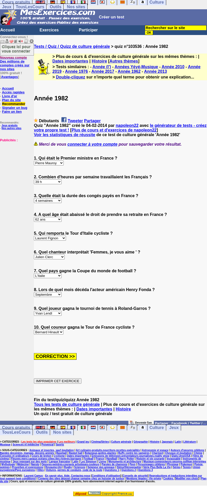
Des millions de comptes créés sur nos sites (15, 63)
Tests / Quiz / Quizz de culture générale (72, 46)
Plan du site (11, 100)
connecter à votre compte (93, 144)
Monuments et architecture (124, 461)
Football (88, 458)
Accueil (7, 30)
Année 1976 (76, 71)
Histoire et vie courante (150, 458)
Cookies (168, 478)
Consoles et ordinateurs (14, 455)
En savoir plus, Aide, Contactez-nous (67, 475)
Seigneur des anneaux (101, 467)
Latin (178, 441)
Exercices (49, 30)
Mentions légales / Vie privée (143, 478)
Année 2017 (102, 71)
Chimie (198, 453)
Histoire (99, 61)
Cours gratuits (16, 427)
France (100, 458)
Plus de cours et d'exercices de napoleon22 (114, 130)
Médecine (23, 464)
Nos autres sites (11, 128)
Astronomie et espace (155, 450)
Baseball (61, 453)
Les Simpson (89, 461)
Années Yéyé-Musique (136, 67)
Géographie (141, 441)
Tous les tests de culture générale (67, 404)
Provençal (47, 444)
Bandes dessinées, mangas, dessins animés (27, 453)
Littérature (189, 441)
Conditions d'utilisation (106, 475)
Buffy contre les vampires (133, 453)
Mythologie (8, 464)
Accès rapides (13, 92)
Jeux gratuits (9, 125)
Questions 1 (112, 470)
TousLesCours (30, 7)
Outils (55, 7)
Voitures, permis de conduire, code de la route (74, 470)
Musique (5, 444)
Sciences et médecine (26, 444)
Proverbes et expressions (27, 467)
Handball (111, 458)
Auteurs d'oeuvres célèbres (187, 450)
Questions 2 (128, 470)
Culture (156, 427)
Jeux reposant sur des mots (30, 461)
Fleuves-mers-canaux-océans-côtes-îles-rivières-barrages (46, 458)
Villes (40, 470)
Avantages (9, 77)
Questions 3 (145, 470)
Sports (60, 444)
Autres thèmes (123, 61)
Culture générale (121, 441)
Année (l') (101, 67)
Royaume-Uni (53, 467)
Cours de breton (41, 455)
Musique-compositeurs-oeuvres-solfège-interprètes (174, 461)
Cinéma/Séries (100, 441)
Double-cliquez (70, 77)
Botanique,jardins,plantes (100, 453)
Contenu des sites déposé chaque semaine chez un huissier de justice (81, 478)
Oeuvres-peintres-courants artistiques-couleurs (70, 464)
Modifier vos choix (186, 478)
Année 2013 (155, 71)
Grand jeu (83, 441)
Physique (172, 464)
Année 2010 (173, 67)
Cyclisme (59, 455)
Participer (88, 30)
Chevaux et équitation (178, 453)
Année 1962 (129, 71)
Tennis (187, 467)
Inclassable (174, 458)
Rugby (68, 467)
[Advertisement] (15, 168)
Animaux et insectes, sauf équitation (51, 450)
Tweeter (75, 121)
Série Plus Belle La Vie (157, 467)
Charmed (157, 453)
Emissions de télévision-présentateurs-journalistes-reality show (130, 455)
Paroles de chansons (114, 464)
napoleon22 (127, 125)
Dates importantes (70, 61)
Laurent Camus (33, 475)
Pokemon (186, 464)
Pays (132, 464)
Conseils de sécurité (135, 475)
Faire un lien (12, 111)
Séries (177, 467)
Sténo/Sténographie (129, 467)
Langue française (59, 461)
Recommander (13, 104)
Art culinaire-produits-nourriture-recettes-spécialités (108, 450)
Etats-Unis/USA (181, 455)
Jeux (6, 7)
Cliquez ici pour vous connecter (16, 48)
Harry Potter (126, 458)
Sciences (79, 467)
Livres (102, 461)
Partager (92, 121)
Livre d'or (9, 96)
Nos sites (76, 7)
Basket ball (76, 453)
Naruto (35, 464)
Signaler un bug (14, 108)
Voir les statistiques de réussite (64, 135)
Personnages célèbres (151, 464)
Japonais (167, 441)
